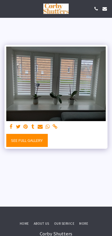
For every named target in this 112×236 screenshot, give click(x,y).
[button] (6, 8)
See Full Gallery (27, 140)
